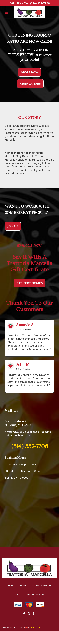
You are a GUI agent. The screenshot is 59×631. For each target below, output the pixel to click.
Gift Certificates (36, 594)
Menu (24, 586)
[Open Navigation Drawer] (6, 12)
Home (12, 586)
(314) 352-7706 (29, 446)
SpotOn (35, 627)
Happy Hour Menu (42, 586)
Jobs (18, 594)
